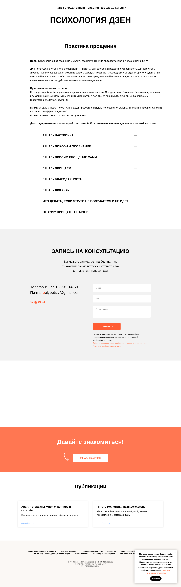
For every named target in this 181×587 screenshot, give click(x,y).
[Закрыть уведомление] (175, 552)
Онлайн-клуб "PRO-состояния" (133, 553)
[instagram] (35, 302)
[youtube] (39, 302)
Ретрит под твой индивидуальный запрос (52, 553)
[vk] (31, 302)
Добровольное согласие (92, 551)
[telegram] (43, 302)
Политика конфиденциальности (42, 551)
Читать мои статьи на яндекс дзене (121, 506)
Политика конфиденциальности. (107, 346)
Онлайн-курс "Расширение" (104, 553)
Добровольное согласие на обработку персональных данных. (120, 343)
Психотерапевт (81, 553)
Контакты (111, 551)
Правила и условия (69, 551)
